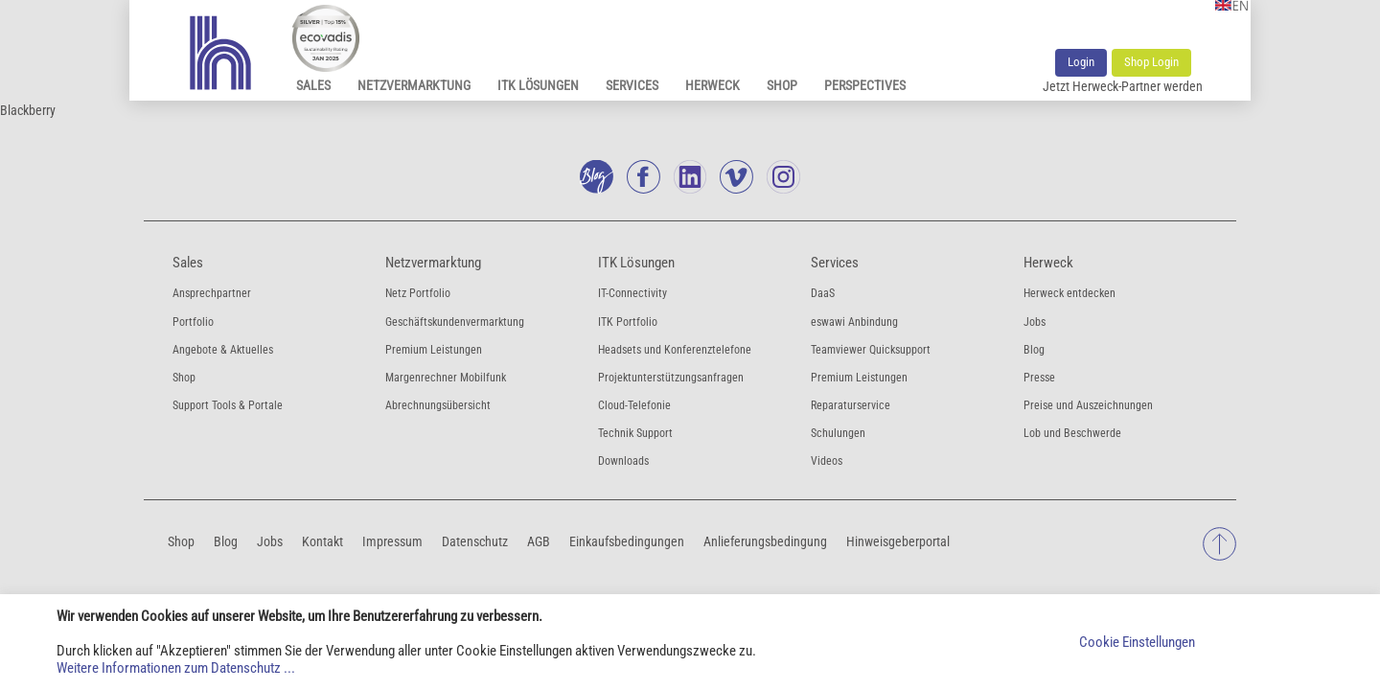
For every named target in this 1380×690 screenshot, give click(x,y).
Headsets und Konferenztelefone (674, 349)
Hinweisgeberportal (898, 541)
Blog (1034, 349)
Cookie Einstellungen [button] (1137, 642)
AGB (538, 541)
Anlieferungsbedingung (765, 541)
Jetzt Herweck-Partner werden (1123, 86)
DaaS (823, 293)
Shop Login (1151, 62)
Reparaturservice (850, 405)
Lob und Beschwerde (1072, 433)
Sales (313, 85)
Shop (782, 85)
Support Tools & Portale (227, 405)
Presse (1039, 377)
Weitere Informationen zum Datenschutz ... (176, 668)
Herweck (712, 85)
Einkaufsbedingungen (626, 541)
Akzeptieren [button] (1233, 642)
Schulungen (838, 433)
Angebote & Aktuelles (222, 349)
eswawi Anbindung (854, 322)
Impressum (392, 541)
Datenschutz (475, 541)
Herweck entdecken (1070, 293)
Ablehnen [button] (1297, 642)
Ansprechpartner (211, 293)
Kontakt (322, 541)
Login (1081, 62)
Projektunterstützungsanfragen (671, 377)
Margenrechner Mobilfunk (445, 377)
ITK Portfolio (627, 322)
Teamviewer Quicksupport (871, 349)
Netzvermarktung (414, 85)
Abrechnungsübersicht (438, 405)
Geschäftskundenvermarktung (454, 322)
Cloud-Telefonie (634, 405)
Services (632, 85)
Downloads (623, 461)
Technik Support (635, 433)
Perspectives (865, 85)
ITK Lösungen (538, 85)
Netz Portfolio (417, 293)
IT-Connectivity (632, 293)
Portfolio (193, 322)
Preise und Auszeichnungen (1088, 405)
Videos (826, 461)
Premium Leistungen (433, 349)
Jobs (1035, 322)
